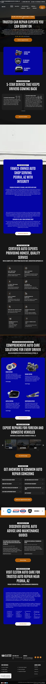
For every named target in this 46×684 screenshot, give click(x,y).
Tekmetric (43, 682)
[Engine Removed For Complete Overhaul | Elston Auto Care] (9, 203)
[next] (43, 445)
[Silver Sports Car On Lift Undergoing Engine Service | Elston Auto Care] (36, 203)
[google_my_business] (40, 657)
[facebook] (35, 657)
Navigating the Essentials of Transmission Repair (32, 541)
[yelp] (38, 657)
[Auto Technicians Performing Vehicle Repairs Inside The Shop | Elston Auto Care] (23, 203)
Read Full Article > (7, 553)
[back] (2, 445)
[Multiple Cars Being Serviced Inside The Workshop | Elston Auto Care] (16, 203)
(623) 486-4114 (26, 1)
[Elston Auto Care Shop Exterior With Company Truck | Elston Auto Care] (30, 203)
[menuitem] (12, 6)
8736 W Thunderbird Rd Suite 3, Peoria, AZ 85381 (10, 2)
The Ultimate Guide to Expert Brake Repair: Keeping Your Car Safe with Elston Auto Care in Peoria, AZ (12, 542)
